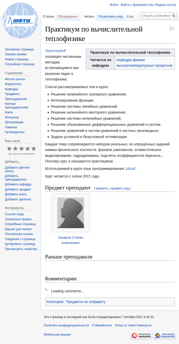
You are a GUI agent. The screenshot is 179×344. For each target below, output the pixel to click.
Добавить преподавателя (15, 177)
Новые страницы (17, 59)
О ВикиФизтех (102, 325)
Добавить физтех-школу (17, 169)
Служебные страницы (20, 224)
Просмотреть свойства (21, 249)
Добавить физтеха (18, 199)
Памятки (11, 127)
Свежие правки (15, 54)
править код (120, 188)
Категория (55, 302)
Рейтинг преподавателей (16, 105)
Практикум (54, 51)
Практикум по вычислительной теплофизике (130, 52)
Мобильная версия (57, 334)
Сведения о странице (20, 239)
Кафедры (11, 89)
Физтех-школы (15, 79)
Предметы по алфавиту (85, 302)
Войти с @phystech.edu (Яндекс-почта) (148, 5)
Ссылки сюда (14, 214)
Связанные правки (18, 219)
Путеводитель (15, 132)
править (102, 188)
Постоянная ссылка (19, 234)
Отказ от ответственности (133, 325)
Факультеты (13, 84)
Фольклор (12, 117)
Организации (14, 122)
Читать (89, 16)
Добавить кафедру (18, 184)
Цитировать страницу (20, 244)
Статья (48, 16)
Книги (9, 112)
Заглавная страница (19, 49)
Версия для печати (18, 229)
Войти (114, 5)
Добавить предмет (18, 189)
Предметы (12, 94)
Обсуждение (67, 16)
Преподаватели (16, 99)
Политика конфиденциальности (66, 325)
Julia (128, 169)
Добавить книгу (15, 194)
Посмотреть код (110, 16)
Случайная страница (19, 64)
